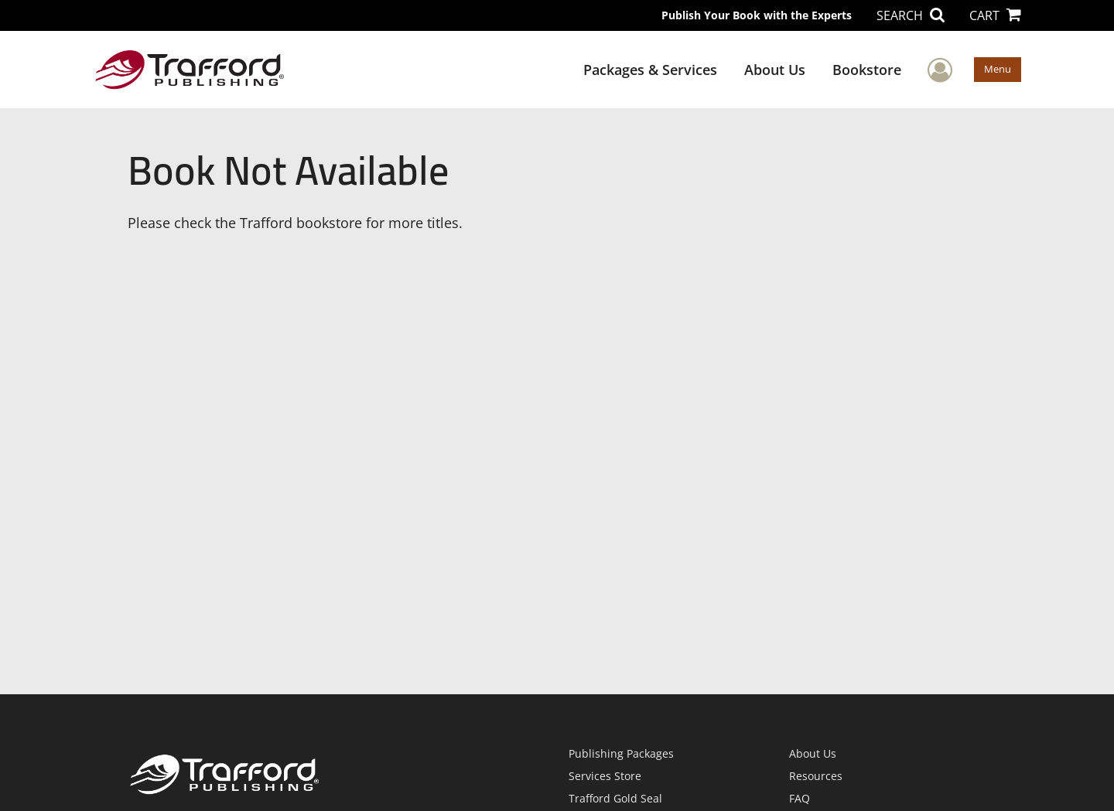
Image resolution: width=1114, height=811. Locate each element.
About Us (774, 69)
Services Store (605, 775)
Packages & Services (650, 69)
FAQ (799, 798)
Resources (815, 775)
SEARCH (911, 15)
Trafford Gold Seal (615, 798)
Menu (997, 69)
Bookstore (866, 69)
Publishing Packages (621, 753)
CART (995, 15)
